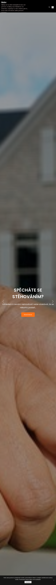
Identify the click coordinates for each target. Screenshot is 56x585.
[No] (54, 580)
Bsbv (3, 2)
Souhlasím (28, 582)
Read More (28, 315)
